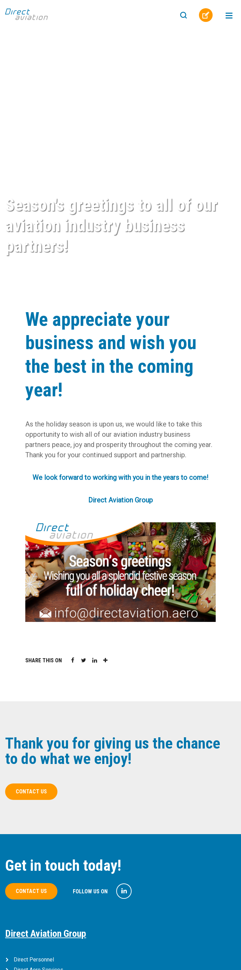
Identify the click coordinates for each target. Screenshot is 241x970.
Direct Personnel (34, 959)
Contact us (31, 791)
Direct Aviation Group (45, 933)
